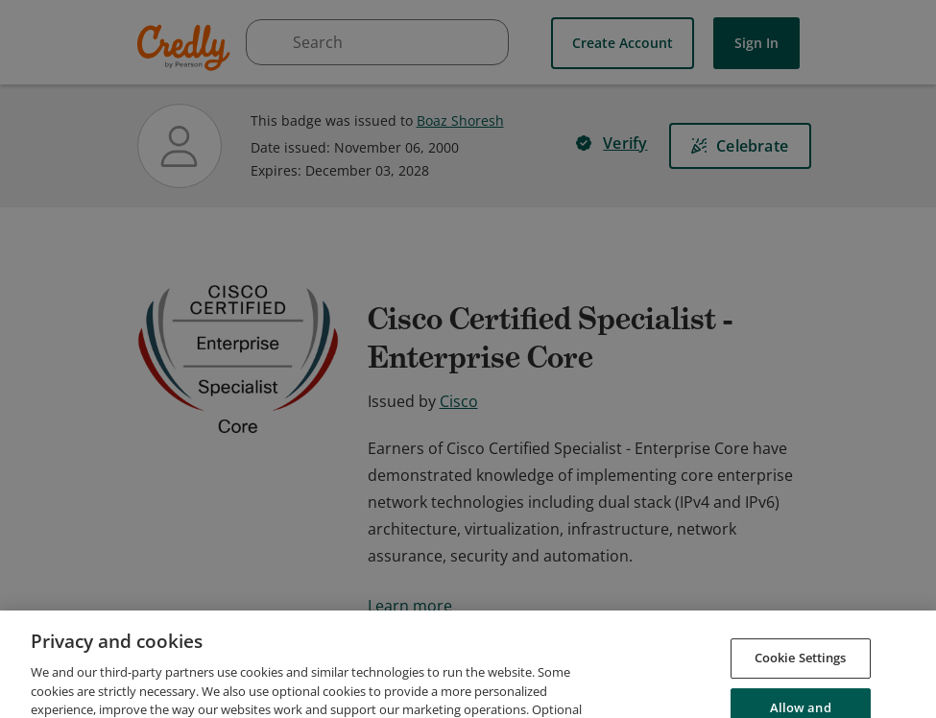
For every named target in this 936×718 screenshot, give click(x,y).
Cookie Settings (801, 689)
